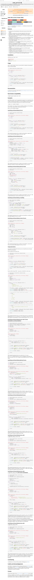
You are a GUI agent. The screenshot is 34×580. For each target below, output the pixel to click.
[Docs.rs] (1, 0)
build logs (19, 10)
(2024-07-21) (3, 31)
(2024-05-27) (3, 34)
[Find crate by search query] (30, 0)
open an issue (26, 13)
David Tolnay (29, 566)
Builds (11, 11)
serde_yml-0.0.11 (25, 15)
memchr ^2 (2, 25)
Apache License (19, 573)
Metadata (27, 11)
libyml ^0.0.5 (2, 23)
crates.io (2, 15)
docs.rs (19, 0)
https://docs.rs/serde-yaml (12, 91)
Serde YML (9, 25)
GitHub (28, 561)
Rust (23, 0)
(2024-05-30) (3, 33)
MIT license (26, 573)
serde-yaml (17, 567)
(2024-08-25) (4, 30)
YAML (11, 26)
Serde (22, 25)
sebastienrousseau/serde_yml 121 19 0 (4, 14)
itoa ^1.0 (2, 22)
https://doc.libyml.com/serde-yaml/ (26, 90)
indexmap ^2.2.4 (3, 20)
